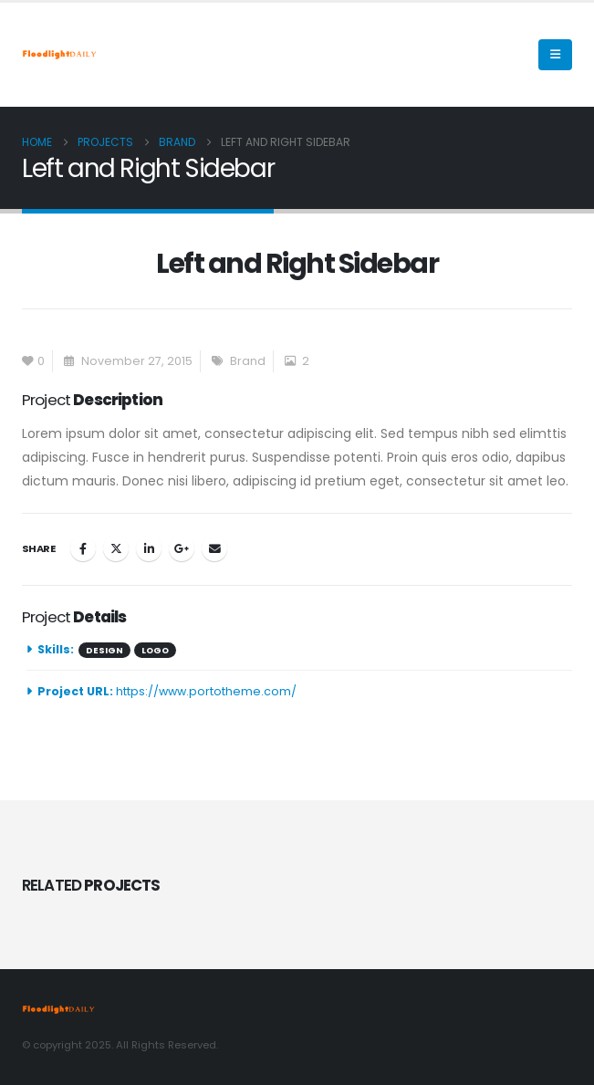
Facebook (83, 548)
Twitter (116, 548)
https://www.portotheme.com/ (206, 691)
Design (104, 650)
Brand (248, 361)
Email (214, 548)
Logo (155, 650)
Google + (181, 548)
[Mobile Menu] (555, 54)
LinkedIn (149, 548)
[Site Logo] (59, 54)
